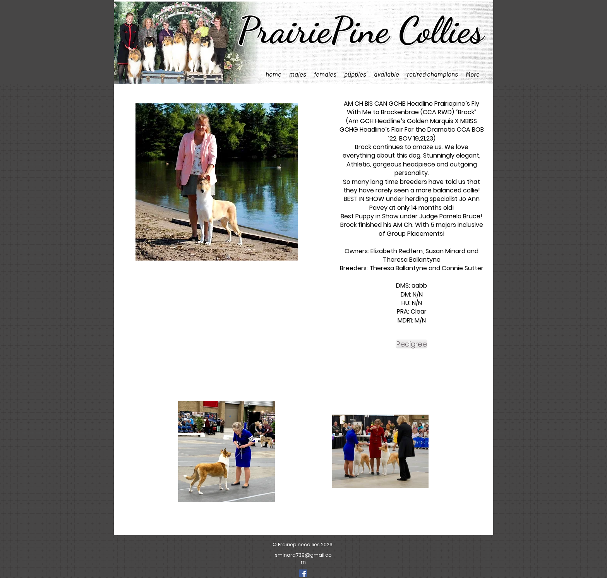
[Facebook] (303, 573)
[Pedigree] (411, 344)
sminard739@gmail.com (303, 558)
